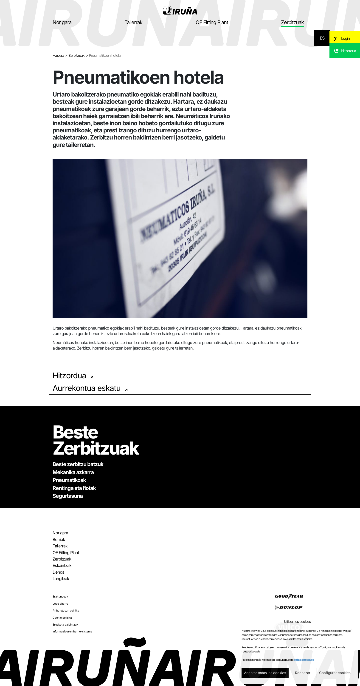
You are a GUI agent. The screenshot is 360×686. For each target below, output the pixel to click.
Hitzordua (69, 375)
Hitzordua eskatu (349, 57)
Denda (58, 572)
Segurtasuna (68, 496)
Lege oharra (60, 603)
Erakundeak (60, 596)
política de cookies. (304, 659)
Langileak (61, 578)
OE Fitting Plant (212, 22)
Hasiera (58, 55)
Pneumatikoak (69, 480)
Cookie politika (62, 617)
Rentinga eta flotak (74, 488)
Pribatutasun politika (66, 610)
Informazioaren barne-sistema (72, 631)
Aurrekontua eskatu (87, 388)
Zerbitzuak (292, 22)
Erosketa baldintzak (65, 624)
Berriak (59, 539)
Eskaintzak (62, 565)
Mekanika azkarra (73, 472)
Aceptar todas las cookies (265, 673)
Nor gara (62, 22)
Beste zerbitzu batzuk (78, 464)
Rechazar (302, 673)
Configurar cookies (335, 673)
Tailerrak (133, 22)
